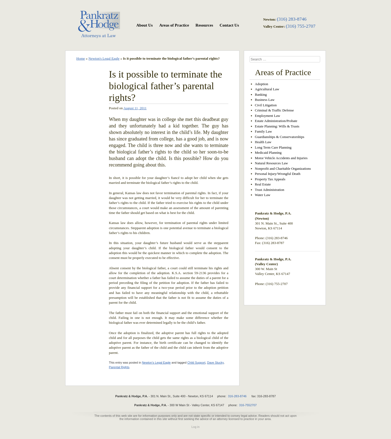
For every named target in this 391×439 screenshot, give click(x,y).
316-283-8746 (237, 396)
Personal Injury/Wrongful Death (278, 174)
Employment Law (267, 116)
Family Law (263, 131)
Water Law (262, 195)
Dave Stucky (215, 362)
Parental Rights (119, 367)
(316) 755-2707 (300, 26)
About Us (144, 25)
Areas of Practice (174, 25)
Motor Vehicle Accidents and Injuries (281, 158)
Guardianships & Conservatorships (279, 137)
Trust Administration (269, 190)
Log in (195, 426)
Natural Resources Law (271, 163)
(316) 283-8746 (291, 19)
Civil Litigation (266, 105)
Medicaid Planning (268, 152)
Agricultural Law (267, 89)
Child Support (196, 362)
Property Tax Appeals (270, 179)
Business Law (265, 100)
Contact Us (229, 25)
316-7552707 (248, 405)
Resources (204, 25)
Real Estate (263, 184)
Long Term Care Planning (273, 147)
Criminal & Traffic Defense (274, 110)
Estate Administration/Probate (276, 121)
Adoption (261, 84)
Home (80, 58)
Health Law (263, 142)
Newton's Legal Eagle (104, 58)
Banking (261, 94)
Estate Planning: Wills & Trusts (277, 126)
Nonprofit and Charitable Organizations (283, 168)
